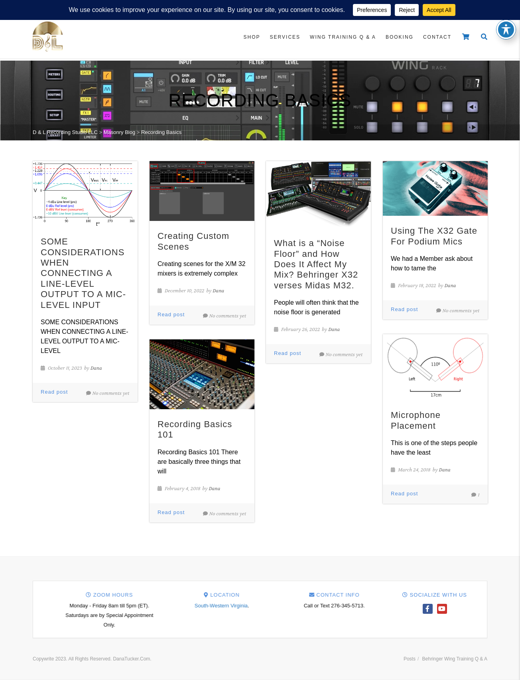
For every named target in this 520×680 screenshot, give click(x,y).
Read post (54, 392)
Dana (96, 368)
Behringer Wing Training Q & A (454, 659)
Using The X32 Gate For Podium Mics (434, 236)
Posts (410, 659)
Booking (400, 37)
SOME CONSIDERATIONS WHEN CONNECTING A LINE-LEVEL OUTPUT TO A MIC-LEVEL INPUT (83, 273)
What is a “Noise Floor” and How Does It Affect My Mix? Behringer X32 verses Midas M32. (316, 264)
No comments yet (108, 393)
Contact (437, 37)
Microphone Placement (416, 420)
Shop (252, 37)
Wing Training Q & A (343, 37)
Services (285, 37)
